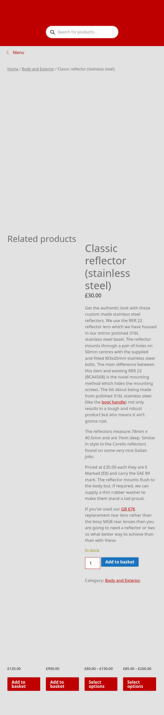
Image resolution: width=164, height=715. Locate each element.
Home (12, 69)
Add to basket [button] (19, 684)
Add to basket (119, 562)
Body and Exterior (38, 69)
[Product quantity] (92, 563)
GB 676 (128, 509)
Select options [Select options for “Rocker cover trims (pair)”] (97, 684)
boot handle (114, 402)
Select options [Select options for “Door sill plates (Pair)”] (135, 684)
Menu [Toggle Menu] (14, 52)
